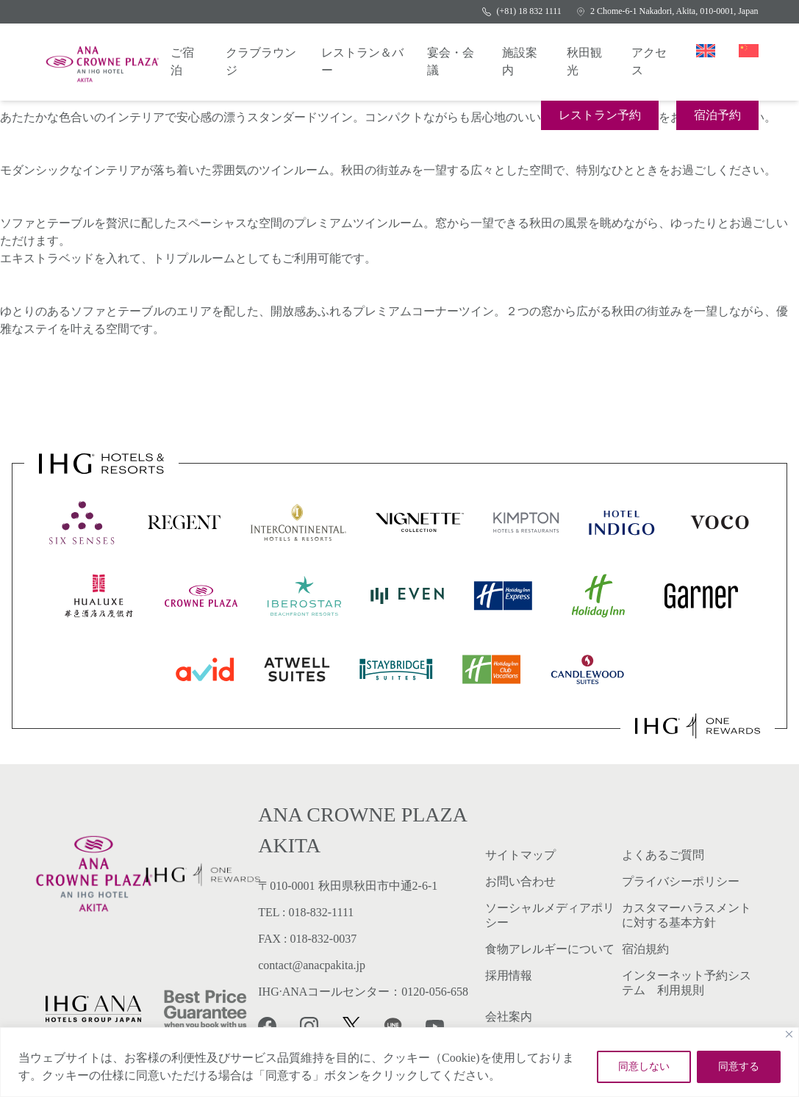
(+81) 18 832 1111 (521, 11)
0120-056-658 (434, 991)
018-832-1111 (321, 912)
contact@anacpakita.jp (311, 965)
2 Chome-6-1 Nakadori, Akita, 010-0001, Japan (667, 11)
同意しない (644, 1066)
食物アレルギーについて (550, 949)
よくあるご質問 (663, 855)
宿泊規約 (645, 949)
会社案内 (508, 1016)
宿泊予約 (717, 115)
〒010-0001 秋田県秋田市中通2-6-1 (347, 886)
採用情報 (508, 975)
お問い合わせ (520, 881)
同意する (738, 1066)
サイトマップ (520, 855)
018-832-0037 (323, 938)
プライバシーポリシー (680, 881)
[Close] (789, 1034)
